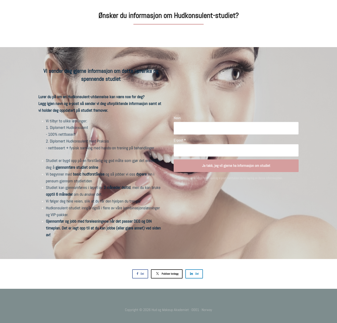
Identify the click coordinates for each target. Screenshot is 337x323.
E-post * (180, 140)
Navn (177, 118)
